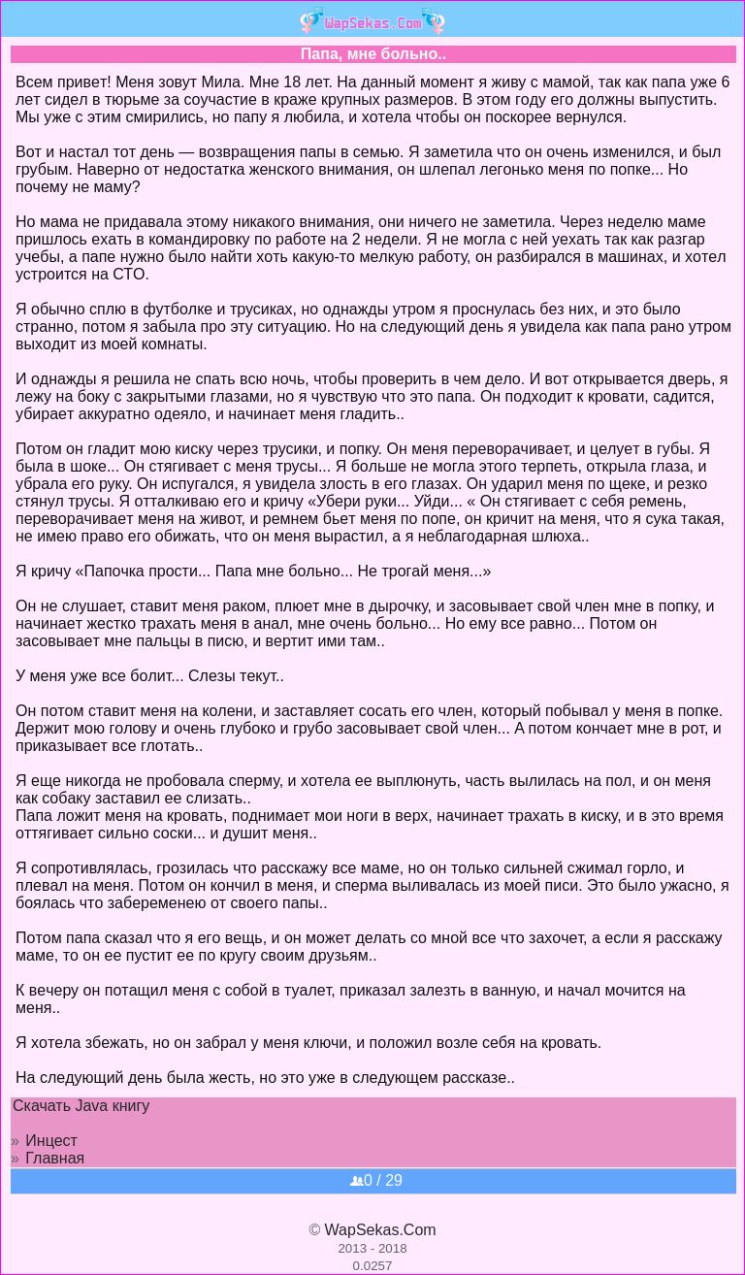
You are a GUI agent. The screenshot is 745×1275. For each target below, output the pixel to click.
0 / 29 (376, 1180)
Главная (54, 1158)
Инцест (51, 1140)
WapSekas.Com (381, 1230)
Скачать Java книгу (81, 1105)
